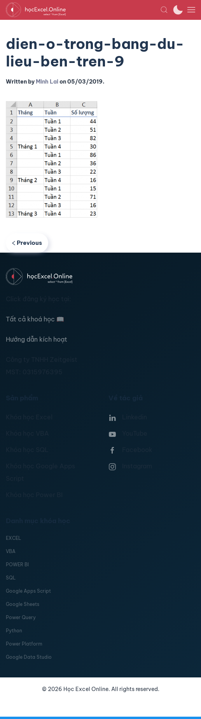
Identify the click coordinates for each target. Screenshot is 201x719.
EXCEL (13, 538)
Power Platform (24, 644)
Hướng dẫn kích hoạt (36, 339)
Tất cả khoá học (35, 319)
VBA (11, 551)
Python (14, 630)
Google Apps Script (28, 591)
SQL (11, 578)
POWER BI (17, 564)
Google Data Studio (29, 657)
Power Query (21, 617)
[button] (164, 9)
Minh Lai (47, 81)
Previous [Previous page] (27, 242)
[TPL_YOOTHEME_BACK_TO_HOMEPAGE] (83, 9)
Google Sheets (22, 604)
